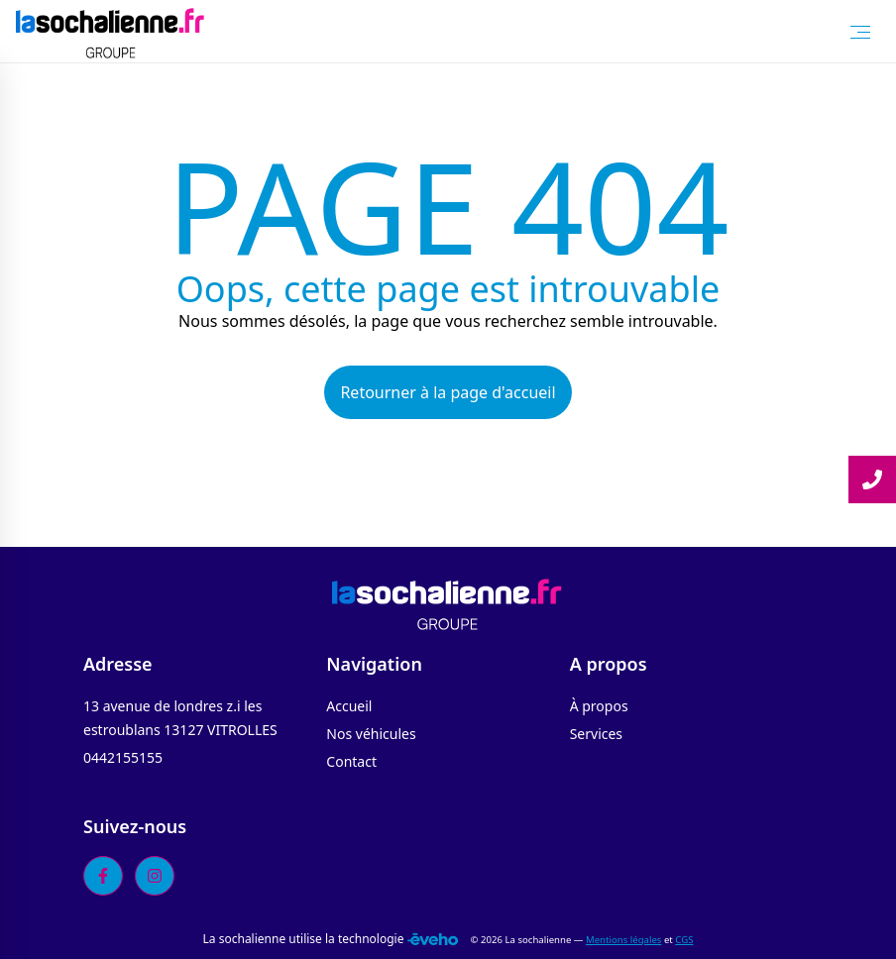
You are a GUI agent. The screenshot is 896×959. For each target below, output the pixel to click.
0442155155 (123, 757)
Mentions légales (623, 939)
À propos (599, 705)
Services (596, 733)
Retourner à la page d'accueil (447, 392)
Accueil (349, 705)
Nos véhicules (370, 733)
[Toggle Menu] (860, 32)
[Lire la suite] (872, 479)
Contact (351, 761)
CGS (684, 939)
